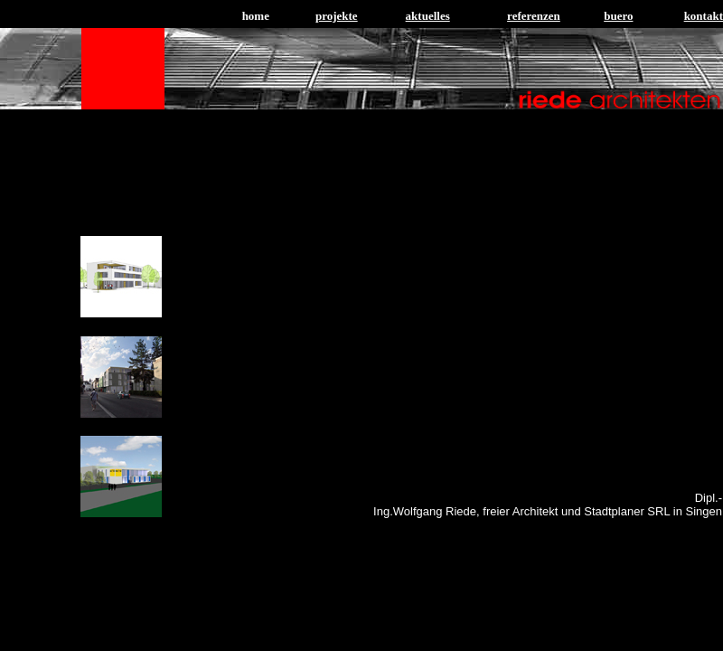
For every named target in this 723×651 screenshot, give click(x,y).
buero (618, 16)
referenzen (533, 16)
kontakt (703, 16)
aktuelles (428, 16)
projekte (336, 16)
